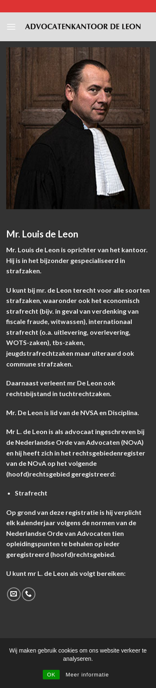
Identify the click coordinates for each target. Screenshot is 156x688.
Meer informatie (87, 675)
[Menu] (11, 26)
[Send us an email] (14, 594)
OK (51, 675)
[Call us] (28, 594)
